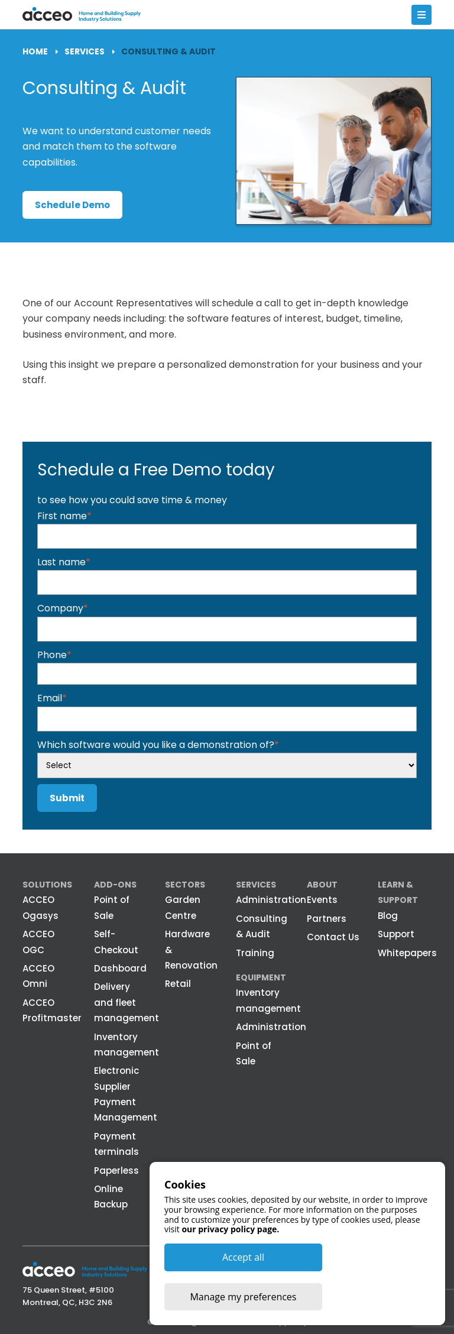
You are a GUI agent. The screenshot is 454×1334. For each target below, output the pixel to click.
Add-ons (115, 884)
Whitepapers (407, 952)
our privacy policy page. (230, 1268)
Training (255, 952)
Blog (388, 915)
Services (256, 884)
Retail (178, 983)
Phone (54, 654)
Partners (326, 918)
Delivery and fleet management (126, 1002)
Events (322, 899)
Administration (271, 899)
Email (52, 697)
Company (62, 608)
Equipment (261, 977)
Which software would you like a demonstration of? (158, 744)
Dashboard (120, 967)
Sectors (185, 884)
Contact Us (333, 936)
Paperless (116, 1170)
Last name (63, 561)
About (322, 884)
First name (64, 515)
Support (396, 933)
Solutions (47, 884)
